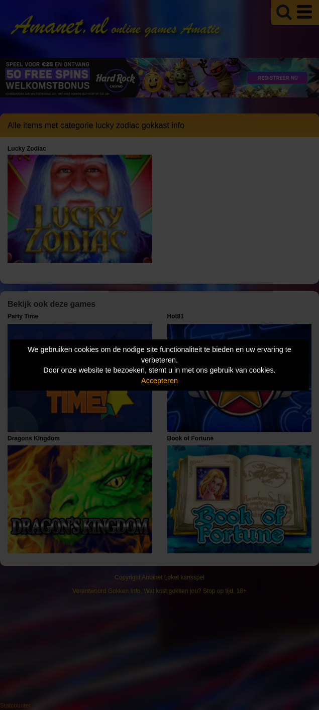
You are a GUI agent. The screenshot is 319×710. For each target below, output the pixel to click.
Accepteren (159, 381)
